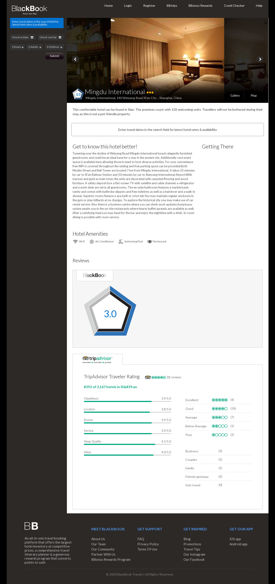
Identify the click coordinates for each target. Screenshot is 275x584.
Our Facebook (194, 559)
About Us (98, 539)
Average (191, 417)
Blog (187, 539)
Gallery (235, 95)
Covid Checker (234, 5)
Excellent (191, 400)
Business (191, 451)
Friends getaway (197, 476)
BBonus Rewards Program (110, 559)
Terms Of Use (147, 549)
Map (254, 95)
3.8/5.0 (166, 409)
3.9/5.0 (166, 398)
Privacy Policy (148, 544)
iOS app (235, 539)
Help (259, 5)
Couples (191, 459)
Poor (188, 435)
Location (89, 409)
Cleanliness (91, 398)
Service (88, 430)
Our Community (103, 549)
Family (189, 468)
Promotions (192, 544)
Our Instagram (194, 554)
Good (189, 408)
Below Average (196, 426)
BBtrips (172, 5)
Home (108, 5)
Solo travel (192, 485)
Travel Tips (191, 549)
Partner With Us (103, 554)
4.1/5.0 (166, 441)
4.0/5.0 (166, 452)
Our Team (98, 544)
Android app (238, 544)
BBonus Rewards (201, 5)
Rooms (88, 420)
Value (87, 452)
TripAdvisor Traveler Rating (112, 376)
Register (149, 5)
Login (128, 5)
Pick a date (32, 37)
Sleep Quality (92, 441)
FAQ (140, 539)
